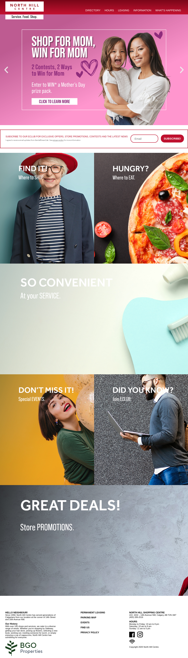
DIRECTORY (93, 10)
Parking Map (88, 617)
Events (85, 622)
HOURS (109, 10)
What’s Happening (168, 10)
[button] (6, 70)
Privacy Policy (90, 632)
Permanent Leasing (93, 612)
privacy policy (58, 140)
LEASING (123, 10)
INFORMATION (142, 10)
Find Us (85, 627)
